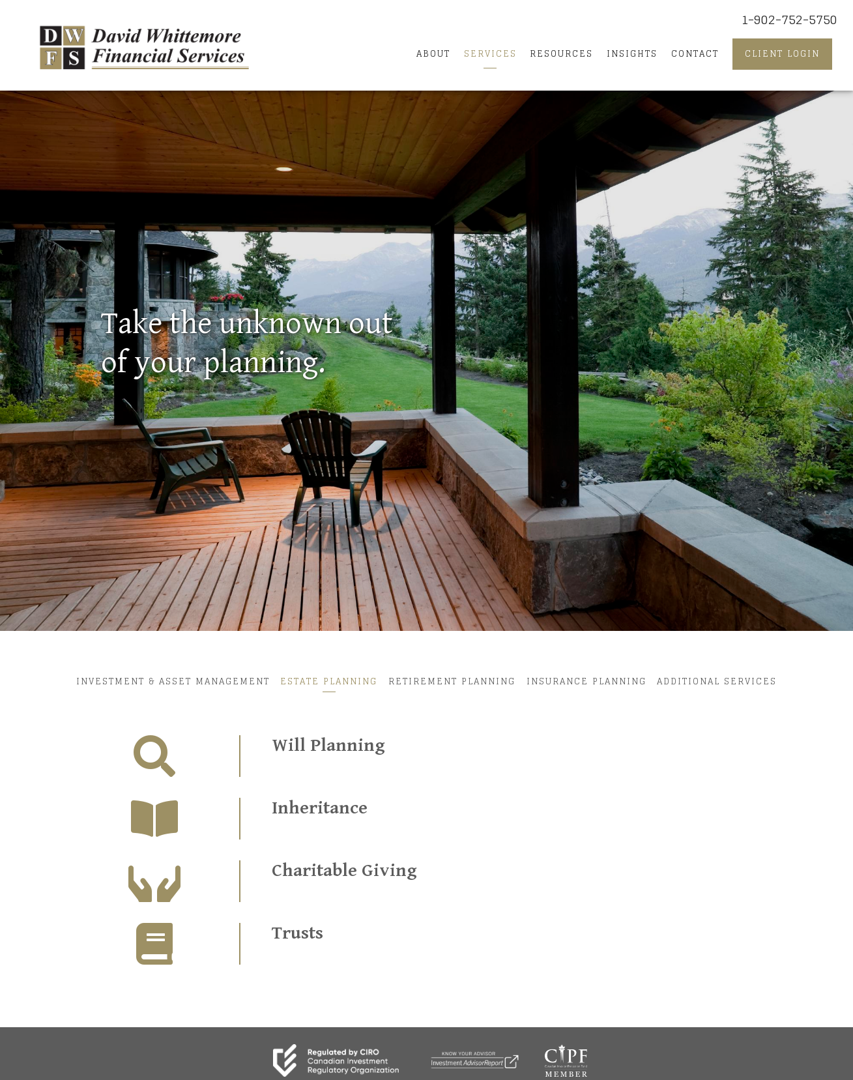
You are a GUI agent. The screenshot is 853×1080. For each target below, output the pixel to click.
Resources (561, 53)
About (433, 53)
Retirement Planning (451, 680)
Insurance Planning (588, 680)
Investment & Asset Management (168, 680)
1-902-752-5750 (789, 19)
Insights (632, 53)
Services (490, 53)
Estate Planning (326, 680)
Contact (695, 53)
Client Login (782, 53)
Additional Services (721, 680)
